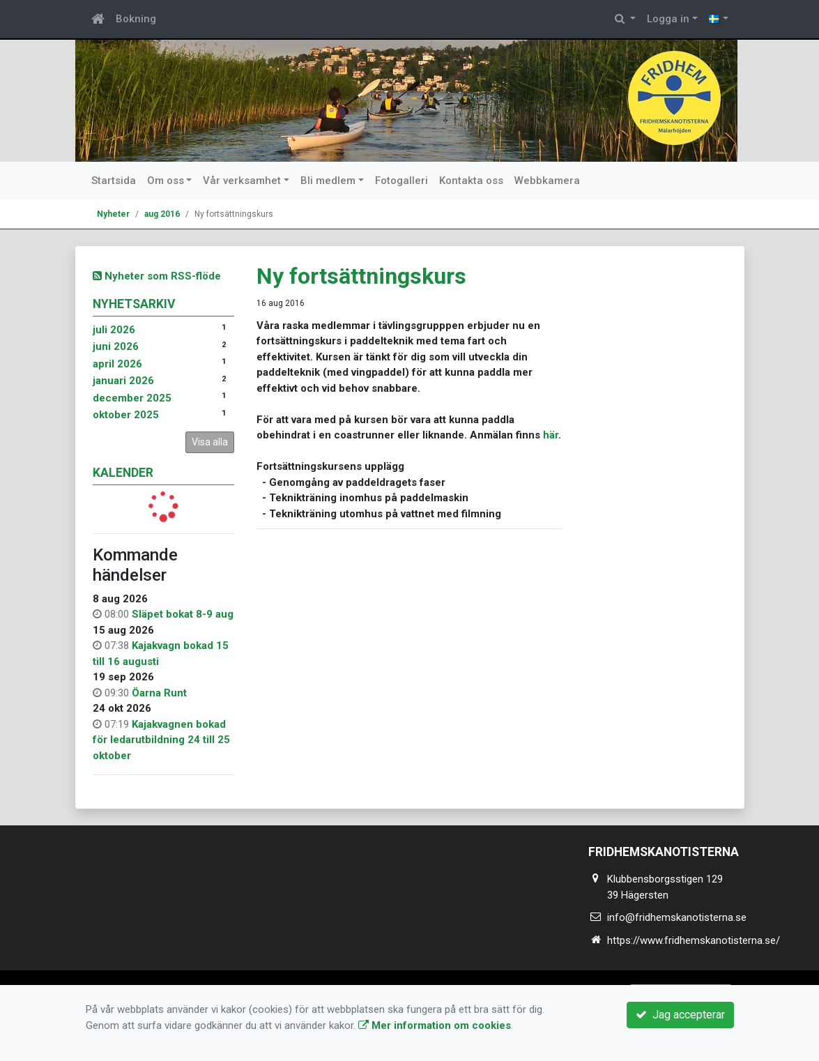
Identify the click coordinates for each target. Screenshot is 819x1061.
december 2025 (132, 398)
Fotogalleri (401, 180)
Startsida (113, 180)
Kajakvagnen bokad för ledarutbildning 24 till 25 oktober (161, 740)
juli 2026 (114, 329)
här (550, 435)
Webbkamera (547, 180)
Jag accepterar (680, 1014)
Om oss (165, 180)
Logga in (668, 19)
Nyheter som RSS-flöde (157, 276)
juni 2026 (116, 346)
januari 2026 (123, 380)
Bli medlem (327, 180)
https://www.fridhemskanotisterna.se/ (693, 940)
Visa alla (210, 442)
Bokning (136, 19)
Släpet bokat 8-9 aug (183, 614)
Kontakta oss (471, 180)
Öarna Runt (159, 693)
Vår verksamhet (242, 180)
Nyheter (113, 214)
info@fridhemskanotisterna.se (677, 917)
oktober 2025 (126, 415)
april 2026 (117, 364)
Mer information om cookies (434, 1025)
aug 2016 (162, 214)
